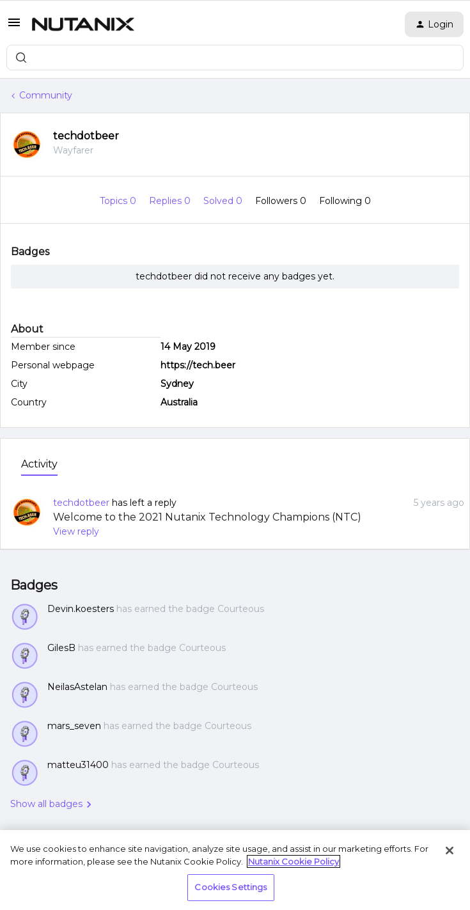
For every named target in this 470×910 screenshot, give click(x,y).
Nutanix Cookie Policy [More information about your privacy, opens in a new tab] (293, 861)
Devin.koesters (80, 609)
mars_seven (74, 726)
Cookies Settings (230, 887)
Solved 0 (224, 201)
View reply (76, 531)
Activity (39, 464)
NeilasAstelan (77, 687)
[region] (235, 870)
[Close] (449, 850)
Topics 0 (119, 201)
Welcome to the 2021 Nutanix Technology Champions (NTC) (207, 517)
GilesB (61, 648)
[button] (14, 27)
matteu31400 (78, 765)
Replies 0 (171, 201)
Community (45, 95)
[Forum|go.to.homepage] (83, 24)
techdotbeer (86, 136)
